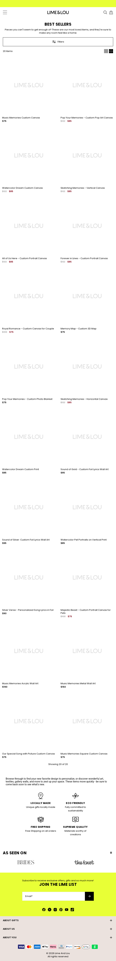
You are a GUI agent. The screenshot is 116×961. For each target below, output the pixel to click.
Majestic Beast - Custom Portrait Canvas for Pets (86, 611)
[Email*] (53, 896)
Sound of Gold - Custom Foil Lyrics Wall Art (85, 469)
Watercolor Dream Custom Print (20, 469)
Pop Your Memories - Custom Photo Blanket (27, 399)
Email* (29, 896)
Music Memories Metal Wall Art (78, 683)
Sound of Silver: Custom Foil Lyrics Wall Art (26, 539)
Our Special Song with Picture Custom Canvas (28, 753)
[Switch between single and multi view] (108, 51)
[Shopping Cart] (111, 12)
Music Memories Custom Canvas (21, 117)
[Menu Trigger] (5, 12)
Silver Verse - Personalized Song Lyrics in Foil (27, 610)
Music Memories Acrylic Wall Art (20, 683)
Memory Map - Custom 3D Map (78, 328)
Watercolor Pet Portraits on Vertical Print (84, 539)
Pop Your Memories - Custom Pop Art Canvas (87, 117)
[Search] (105, 12)
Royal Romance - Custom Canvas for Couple (28, 328)
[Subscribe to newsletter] (89, 896)
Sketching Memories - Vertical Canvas (83, 188)
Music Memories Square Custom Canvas (84, 753)
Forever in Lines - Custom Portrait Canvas (84, 258)
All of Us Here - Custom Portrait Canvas (24, 258)
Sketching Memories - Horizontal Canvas (84, 399)
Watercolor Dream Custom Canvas (22, 188)
